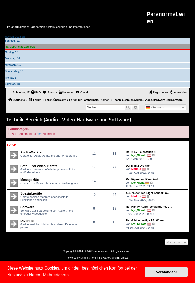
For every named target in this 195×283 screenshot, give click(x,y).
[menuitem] (36, 92)
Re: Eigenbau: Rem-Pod (142, 179)
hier (39, 134)
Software (27, 207)
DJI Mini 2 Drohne (138, 165)
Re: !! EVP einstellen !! (141, 151)
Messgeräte (29, 180)
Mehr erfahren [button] (56, 275)
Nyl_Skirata (139, 155)
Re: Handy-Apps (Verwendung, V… (149, 206)
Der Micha (138, 182)
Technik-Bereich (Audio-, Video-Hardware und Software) (68, 119)
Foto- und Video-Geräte (38, 166)
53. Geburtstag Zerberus (20, 46)
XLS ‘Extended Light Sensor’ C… (148, 193)
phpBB (84, 257)
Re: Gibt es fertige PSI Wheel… (146, 220)
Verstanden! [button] (166, 272)
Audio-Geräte (31, 152)
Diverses (27, 221)
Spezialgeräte (31, 193)
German (155, 107)
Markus (136, 168)
